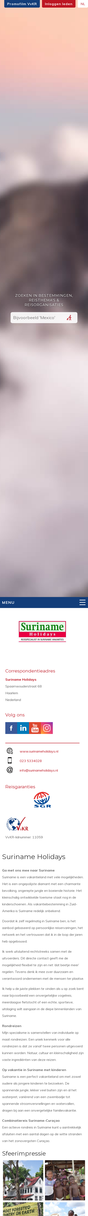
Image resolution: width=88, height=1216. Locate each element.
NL (83, 4)
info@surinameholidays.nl (39, 770)
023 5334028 (31, 761)
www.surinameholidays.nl (39, 751)
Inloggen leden (59, 4)
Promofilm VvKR (22, 4)
